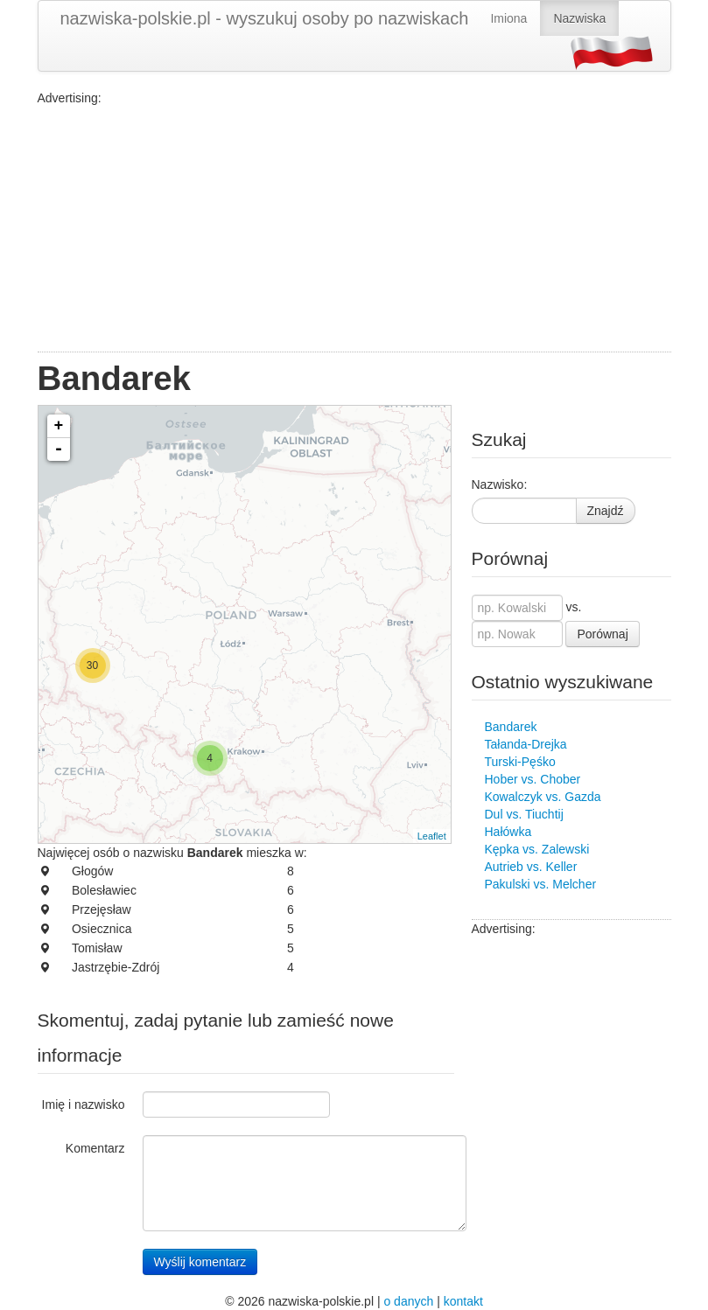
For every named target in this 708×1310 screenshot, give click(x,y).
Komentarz (95, 1148)
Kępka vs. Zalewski (537, 849)
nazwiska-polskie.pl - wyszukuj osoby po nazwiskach (264, 18)
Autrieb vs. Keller (531, 867)
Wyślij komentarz (200, 1262)
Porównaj (602, 634)
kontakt (463, 1301)
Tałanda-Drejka (526, 744)
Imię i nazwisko (83, 1104)
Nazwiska (579, 18)
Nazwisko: (500, 484)
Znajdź (605, 511)
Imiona (508, 18)
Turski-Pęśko (520, 762)
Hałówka (508, 832)
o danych (408, 1301)
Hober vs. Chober (533, 779)
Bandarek (511, 727)
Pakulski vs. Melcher (541, 884)
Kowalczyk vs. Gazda (543, 797)
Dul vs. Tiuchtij (524, 814)
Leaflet (431, 836)
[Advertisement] (354, 229)
